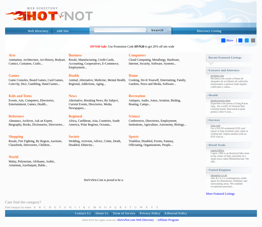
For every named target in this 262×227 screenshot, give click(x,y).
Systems (169, 63)
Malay (12, 161)
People (166, 145)
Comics (13, 63)
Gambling (34, 84)
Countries (105, 121)
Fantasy (168, 141)
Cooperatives (92, 63)
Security (145, 63)
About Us (101, 213)
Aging (100, 84)
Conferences (136, 121)
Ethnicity (86, 145)
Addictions (88, 84)
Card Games (55, 80)
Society (74, 137)
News (73, 96)
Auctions (55, 141)
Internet (133, 63)
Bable (41, 165)
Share (227, 40)
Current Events (78, 104)
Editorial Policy (176, 213)
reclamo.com (217, 75)
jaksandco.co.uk (219, 175)
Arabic (50, 161)
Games (14, 76)
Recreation (137, 96)
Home (133, 76)
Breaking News (93, 100)
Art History (46, 60)
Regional (74, 84)
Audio (145, 100)
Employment (76, 67)
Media (108, 104)
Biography (15, 124)
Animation (15, 60)
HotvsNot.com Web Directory (136, 220)
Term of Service (124, 213)
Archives (27, 121)
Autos (153, 100)
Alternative (86, 80)
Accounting (76, 63)
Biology (179, 124)
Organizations (152, 145)
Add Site (62, 31)
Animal (73, 80)
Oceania (104, 124)
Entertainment (17, 104)
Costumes (26, 63)
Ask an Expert (43, 121)
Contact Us (83, 213)
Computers (137, 55)
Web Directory (38, 31)
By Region (42, 141)
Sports (134, 137)
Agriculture (151, 124)
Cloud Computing (140, 60)
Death (116, 141)
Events (13, 100)
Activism (86, 141)
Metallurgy (158, 60)
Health (74, 76)
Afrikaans (39, 161)
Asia (94, 121)
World (13, 157)
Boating (133, 104)
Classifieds (15, 145)
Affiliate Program (168, 220)
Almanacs (15, 121)
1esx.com (215, 125)
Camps (144, 104)
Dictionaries (39, 124)
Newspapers (76, 108)
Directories (46, 100)
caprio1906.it (217, 150)
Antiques (134, 100)
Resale (73, 60)
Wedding (74, 141)
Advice (98, 141)
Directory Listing (209, 31)
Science (134, 116)
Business (75, 55)
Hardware (173, 60)
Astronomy (166, 124)
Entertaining (167, 80)
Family (181, 80)
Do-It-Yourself (150, 80)
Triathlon (134, 141)
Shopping (16, 137)
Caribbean (84, 121)
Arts (12, 55)
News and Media (150, 84)
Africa (73, 121)
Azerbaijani (29, 165)
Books (27, 124)
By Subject (111, 100)
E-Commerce (110, 63)
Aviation (164, 100)
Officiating (135, 145)
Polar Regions (89, 124)
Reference (16, 116)
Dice (24, 84)
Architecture (30, 60)
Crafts (36, 63)
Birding (175, 100)
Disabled (74, 145)
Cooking (134, 80)
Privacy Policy (150, 213)
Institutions (135, 124)
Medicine (100, 80)
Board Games (38, 80)
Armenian (15, 165)
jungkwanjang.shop (220, 100)
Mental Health (116, 80)
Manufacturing (87, 60)
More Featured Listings (220, 193)
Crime (107, 141)
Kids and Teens (20, 96)
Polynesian (24, 161)
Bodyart (60, 60)
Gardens (134, 84)
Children (44, 145)
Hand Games (50, 84)
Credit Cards (105, 60)
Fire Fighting (26, 141)
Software (156, 63)
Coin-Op (14, 84)
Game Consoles (18, 80)
